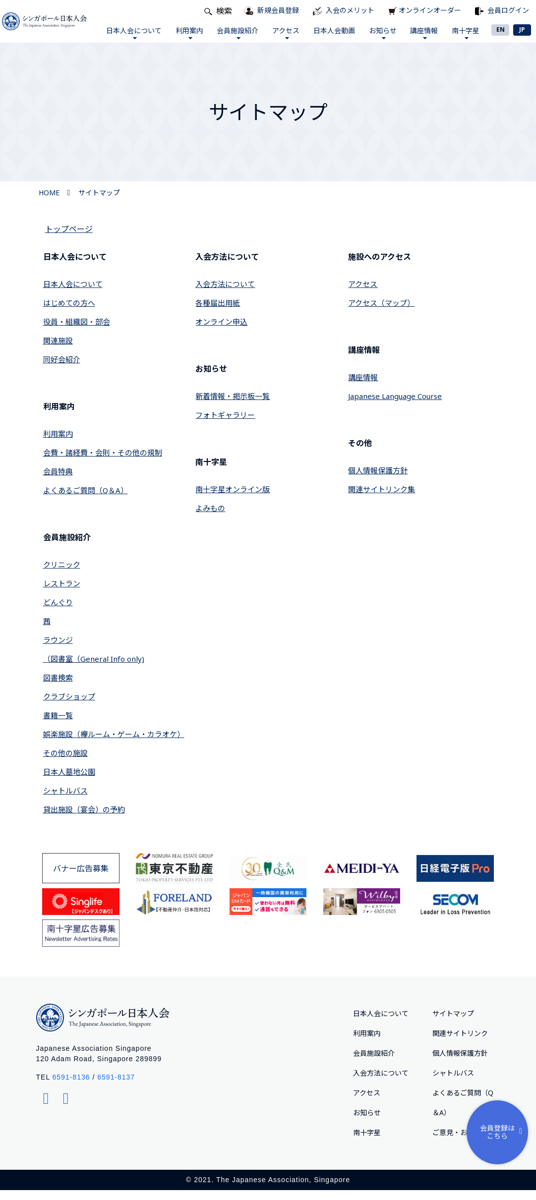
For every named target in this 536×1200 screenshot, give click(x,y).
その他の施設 (65, 763)
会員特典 (58, 481)
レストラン (61, 593)
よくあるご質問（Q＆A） (85, 500)
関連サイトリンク (460, 1043)
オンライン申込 (221, 332)
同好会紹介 (61, 369)
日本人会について (130, 37)
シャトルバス (65, 800)
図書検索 (58, 687)
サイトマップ (99, 202)
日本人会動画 (330, 35)
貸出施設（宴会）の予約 (84, 819)
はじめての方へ (69, 313)
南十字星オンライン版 (232, 499)
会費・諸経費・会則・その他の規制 (102, 462)
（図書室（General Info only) (93, 669)
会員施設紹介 (234, 37)
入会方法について (225, 294)
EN (500, 29)
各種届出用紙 (217, 313)
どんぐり (58, 612)
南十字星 (462, 37)
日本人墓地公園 (69, 782)
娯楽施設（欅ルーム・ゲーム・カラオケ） (113, 744)
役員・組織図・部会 (76, 332)
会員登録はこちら (503, 1132)
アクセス (282, 37)
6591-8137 (116, 1087)
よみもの (210, 518)
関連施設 (58, 350)
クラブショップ (69, 706)
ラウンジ (58, 650)
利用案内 (185, 37)
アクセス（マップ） (381, 313)
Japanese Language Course (395, 406)
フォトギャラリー (225, 425)
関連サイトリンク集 (381, 499)
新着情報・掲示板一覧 (232, 406)
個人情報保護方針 (378, 480)
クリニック (61, 574)
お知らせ (378, 37)
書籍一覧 (58, 725)
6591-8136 (71, 1087)
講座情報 (420, 37)
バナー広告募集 (81, 878)
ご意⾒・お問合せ (460, 1142)
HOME (49, 202)
